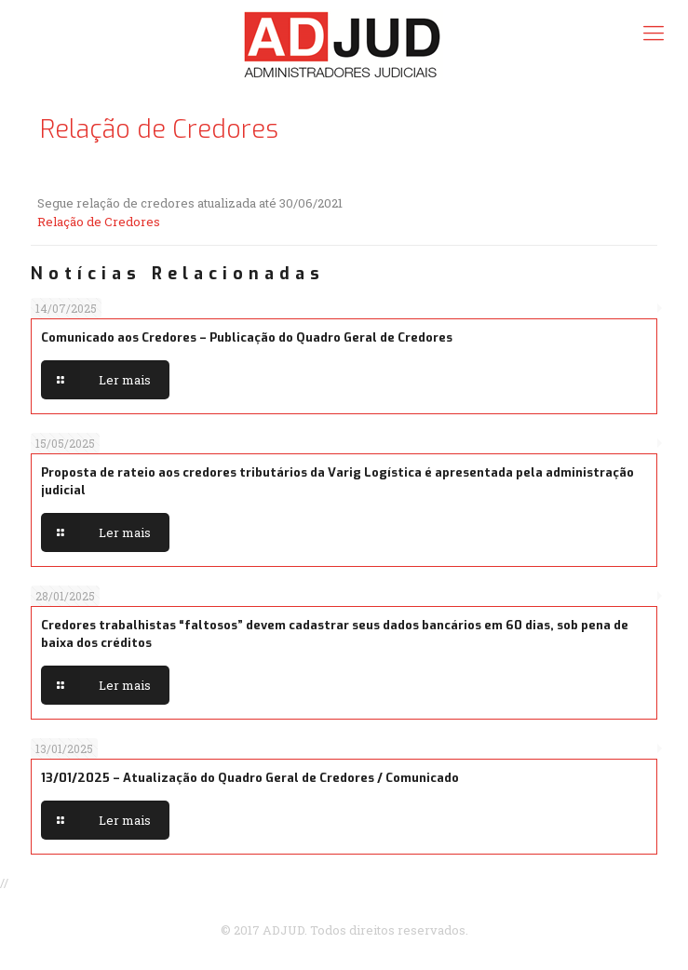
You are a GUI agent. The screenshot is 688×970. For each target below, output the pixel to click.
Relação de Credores (98, 221)
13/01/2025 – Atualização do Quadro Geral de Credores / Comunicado (250, 778)
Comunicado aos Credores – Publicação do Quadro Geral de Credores (246, 337)
